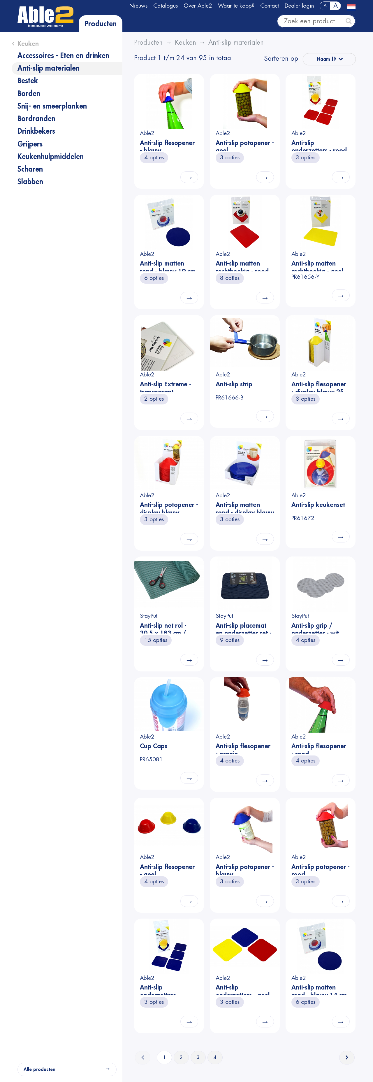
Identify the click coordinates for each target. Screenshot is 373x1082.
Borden (28, 93)
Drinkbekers (36, 131)
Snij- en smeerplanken (52, 106)
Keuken (28, 44)
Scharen (30, 169)
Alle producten (39, 1069)
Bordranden (36, 118)
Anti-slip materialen (48, 68)
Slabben (30, 181)
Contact (269, 5)
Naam (326, 59)
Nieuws (138, 5)
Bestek (27, 80)
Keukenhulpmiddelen (50, 156)
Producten (101, 23)
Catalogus (165, 5)
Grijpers (30, 144)
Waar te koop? (236, 5)
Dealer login (299, 5)
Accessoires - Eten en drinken (63, 55)
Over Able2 (198, 5)
